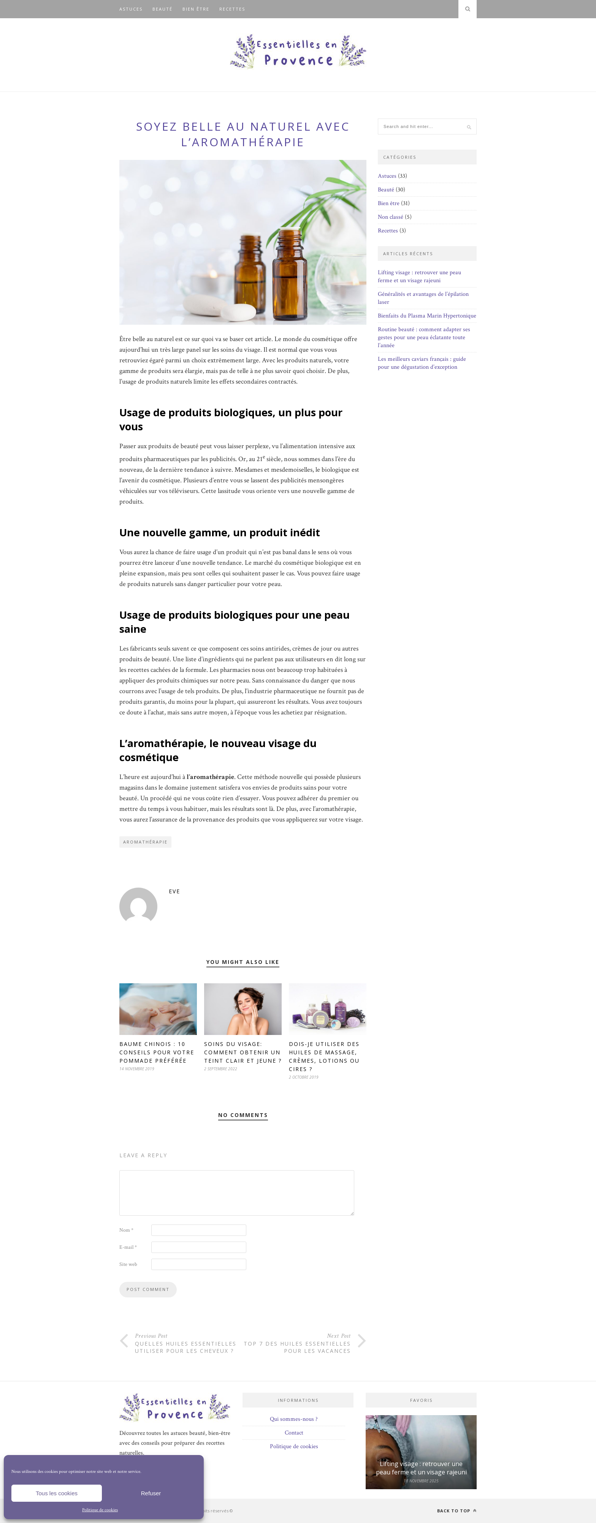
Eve (174, 891)
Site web (128, 1264)
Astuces (131, 9)
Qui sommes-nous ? (294, 1419)
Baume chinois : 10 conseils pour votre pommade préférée (156, 1052)
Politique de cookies (100, 1510)
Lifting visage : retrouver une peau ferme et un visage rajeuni (419, 276)
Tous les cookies (57, 1493)
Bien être (195, 9)
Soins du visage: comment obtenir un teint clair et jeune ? (243, 1052)
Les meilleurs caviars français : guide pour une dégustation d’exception (422, 363)
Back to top (457, 1511)
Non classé (390, 217)
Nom (126, 1230)
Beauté (162, 9)
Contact (294, 1433)
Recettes (232, 9)
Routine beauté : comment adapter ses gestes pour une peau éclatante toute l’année (424, 337)
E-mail (128, 1247)
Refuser (151, 1493)
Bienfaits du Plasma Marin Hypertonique (427, 316)
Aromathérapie (145, 842)
